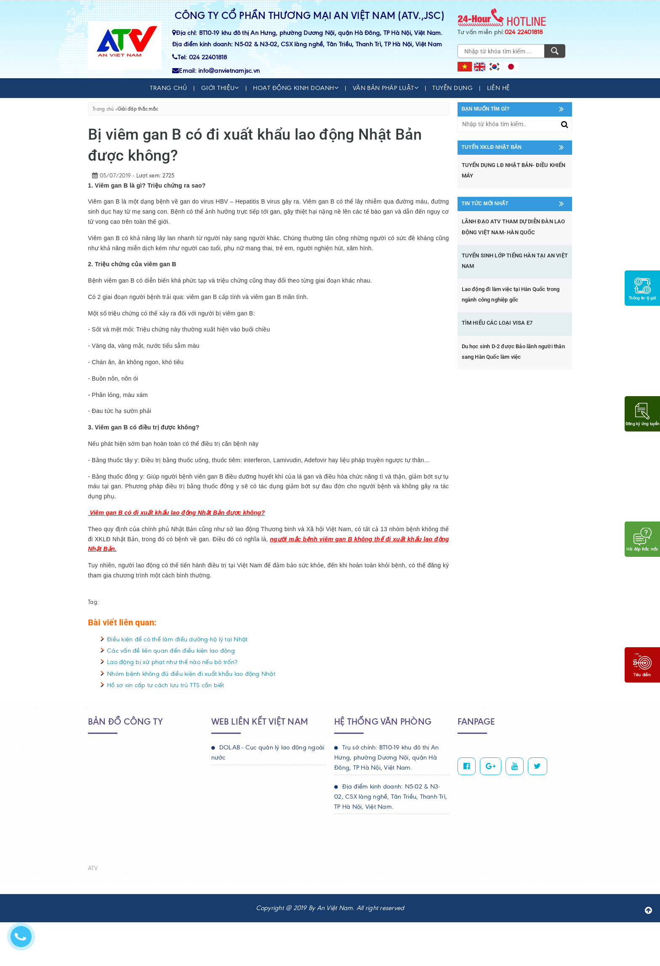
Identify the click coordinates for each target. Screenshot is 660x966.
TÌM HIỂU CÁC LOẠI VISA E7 (497, 323)
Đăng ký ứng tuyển (642, 414)
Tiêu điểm (642, 665)
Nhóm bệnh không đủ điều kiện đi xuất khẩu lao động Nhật (191, 674)
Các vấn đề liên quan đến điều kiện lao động (171, 650)
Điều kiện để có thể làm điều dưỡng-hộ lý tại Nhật (177, 639)
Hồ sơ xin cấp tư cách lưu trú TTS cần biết (165, 685)
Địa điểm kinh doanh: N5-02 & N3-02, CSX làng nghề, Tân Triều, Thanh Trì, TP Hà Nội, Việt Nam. (390, 796)
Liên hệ (498, 88)
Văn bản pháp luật (386, 88)
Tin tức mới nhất (485, 203)
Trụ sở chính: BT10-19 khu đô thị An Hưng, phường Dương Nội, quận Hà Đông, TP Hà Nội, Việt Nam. (386, 757)
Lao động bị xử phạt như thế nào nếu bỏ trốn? (172, 662)
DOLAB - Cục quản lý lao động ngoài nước (268, 752)
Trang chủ (168, 88)
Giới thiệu (220, 88)
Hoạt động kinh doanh (295, 88)
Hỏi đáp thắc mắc (642, 539)
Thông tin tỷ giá (642, 288)
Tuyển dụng (452, 88)
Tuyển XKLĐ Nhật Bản (492, 147)
